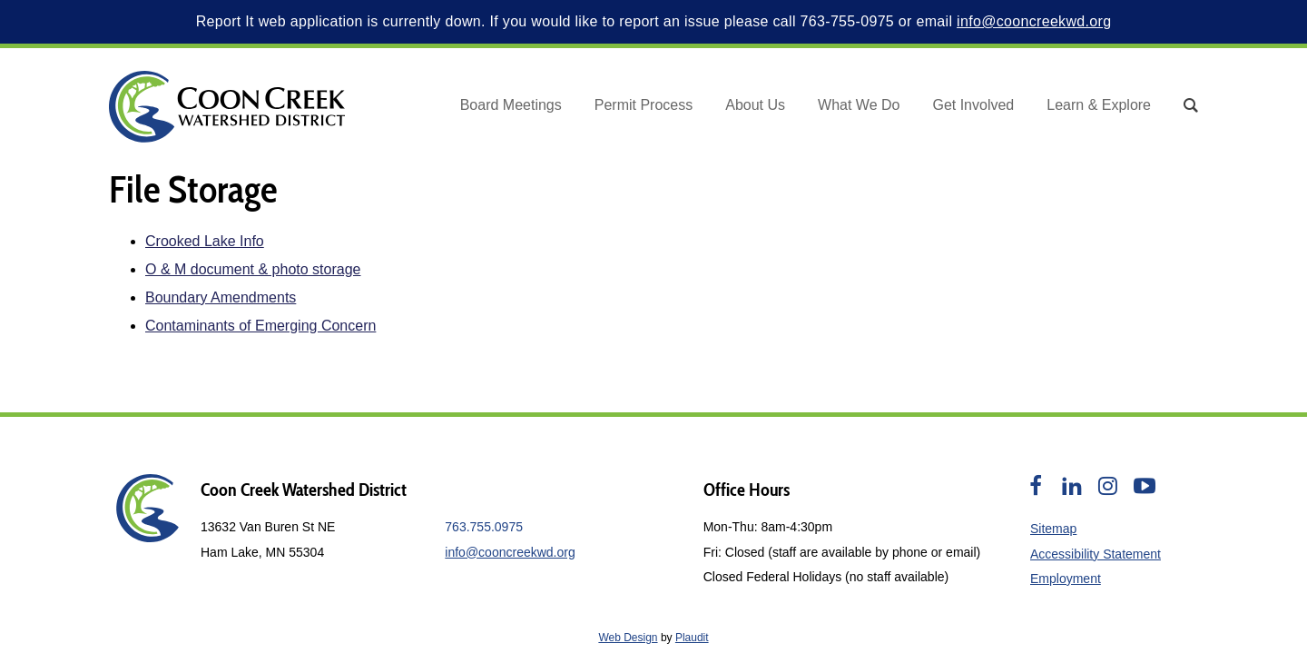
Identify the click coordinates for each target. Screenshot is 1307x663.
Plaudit (692, 637)
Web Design (627, 637)
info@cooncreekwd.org (1034, 21)
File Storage (193, 189)
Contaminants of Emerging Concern (260, 325)
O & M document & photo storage (252, 269)
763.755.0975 (484, 527)
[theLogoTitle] (227, 107)
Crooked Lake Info (204, 241)
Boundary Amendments (220, 297)
